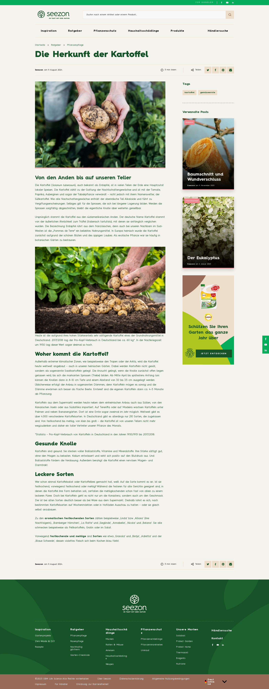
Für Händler (204, 2)
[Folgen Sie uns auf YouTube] (227, 2)
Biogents (180, 658)
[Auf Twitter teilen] (207, 70)
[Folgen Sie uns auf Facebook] (221, 2)
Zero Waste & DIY (45, 641)
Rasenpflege (77, 641)
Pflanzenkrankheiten (152, 645)
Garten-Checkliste (80, 655)
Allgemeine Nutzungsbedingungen (171, 679)
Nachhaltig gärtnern (76, 648)
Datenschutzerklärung (132, 679)
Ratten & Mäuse (114, 645)
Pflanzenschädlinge (151, 639)
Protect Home (183, 647)
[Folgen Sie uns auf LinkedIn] (233, 2)
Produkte (177, 31)
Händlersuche (218, 31)
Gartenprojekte (43, 636)
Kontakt (217, 638)
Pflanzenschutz (105, 31)
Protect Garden (184, 641)
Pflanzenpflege (75, 45)
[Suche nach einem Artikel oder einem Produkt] (154, 15)
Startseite (40, 45)
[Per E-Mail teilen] (230, 70)
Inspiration (48, 31)
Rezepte (39, 647)
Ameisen (110, 650)
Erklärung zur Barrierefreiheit (93, 684)
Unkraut (145, 650)
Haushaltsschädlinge (143, 31)
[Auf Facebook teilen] (215, 70)
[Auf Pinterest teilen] (223, 70)
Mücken (110, 639)
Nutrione (180, 664)
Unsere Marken (187, 629)
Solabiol (180, 636)
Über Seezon (104, 679)
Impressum (40, 684)
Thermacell (182, 653)
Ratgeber (75, 31)
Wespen (110, 664)
